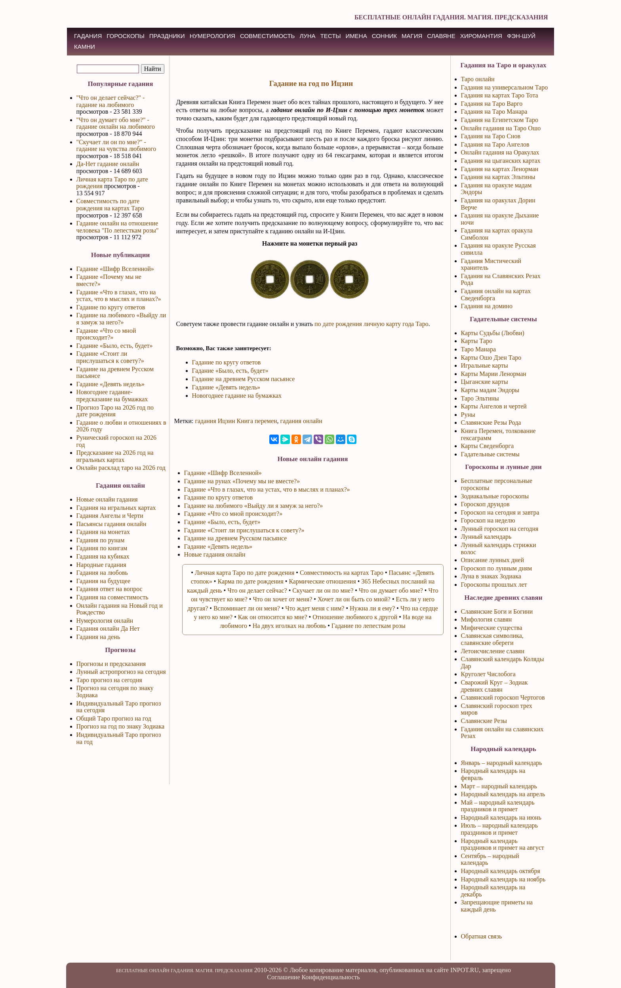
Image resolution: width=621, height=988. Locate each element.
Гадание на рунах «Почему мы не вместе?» (242, 481)
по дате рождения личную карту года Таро (371, 323)
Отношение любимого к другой (354, 617)
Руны (468, 414)
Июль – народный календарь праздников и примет (499, 829)
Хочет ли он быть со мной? (354, 599)
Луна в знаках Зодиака (491, 576)
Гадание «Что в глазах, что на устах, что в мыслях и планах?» (118, 296)
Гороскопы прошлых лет (494, 584)
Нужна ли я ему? (372, 608)
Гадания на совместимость (112, 597)
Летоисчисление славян (492, 651)
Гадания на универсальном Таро (504, 87)
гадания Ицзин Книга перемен (236, 421)
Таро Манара (478, 349)
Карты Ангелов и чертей (494, 406)
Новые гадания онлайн (215, 554)
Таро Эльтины (480, 398)
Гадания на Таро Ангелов (495, 144)
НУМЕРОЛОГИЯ (212, 35)
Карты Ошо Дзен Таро (491, 357)
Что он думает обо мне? (391, 590)
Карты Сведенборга (487, 446)
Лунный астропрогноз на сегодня (121, 671)
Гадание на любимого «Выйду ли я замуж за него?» (121, 319)
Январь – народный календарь (501, 762)
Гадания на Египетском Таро (499, 119)
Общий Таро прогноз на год (113, 718)
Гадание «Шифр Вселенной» (115, 268)
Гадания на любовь (102, 572)
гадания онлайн (301, 421)
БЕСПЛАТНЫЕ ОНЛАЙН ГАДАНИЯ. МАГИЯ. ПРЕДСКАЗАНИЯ (451, 17)
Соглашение (283, 977)
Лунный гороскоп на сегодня (500, 528)
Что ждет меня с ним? (314, 608)
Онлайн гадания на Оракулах (500, 152)
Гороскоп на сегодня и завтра (500, 512)
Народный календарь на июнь (501, 817)
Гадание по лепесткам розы (368, 625)
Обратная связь (481, 936)
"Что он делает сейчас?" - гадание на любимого (110, 101)
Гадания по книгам (102, 548)
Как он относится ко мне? (272, 617)
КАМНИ (84, 46)
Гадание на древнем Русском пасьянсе (243, 379)
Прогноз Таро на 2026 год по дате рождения (115, 411)
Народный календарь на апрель (503, 794)
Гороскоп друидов (485, 504)
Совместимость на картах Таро (341, 572)
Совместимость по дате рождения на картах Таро (110, 205)
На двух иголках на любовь (289, 625)
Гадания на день (98, 636)
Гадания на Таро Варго (492, 103)
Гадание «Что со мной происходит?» (106, 334)
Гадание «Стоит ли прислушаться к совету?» (110, 357)
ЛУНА (307, 35)
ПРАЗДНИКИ (167, 35)
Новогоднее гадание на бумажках (237, 395)
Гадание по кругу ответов (110, 307)
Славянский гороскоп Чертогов (503, 697)
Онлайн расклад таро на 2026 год (121, 467)
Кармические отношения (322, 581)
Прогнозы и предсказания (111, 663)
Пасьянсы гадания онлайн (111, 524)
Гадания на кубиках (103, 556)
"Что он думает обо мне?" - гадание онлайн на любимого (115, 123)
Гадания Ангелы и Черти (109, 515)
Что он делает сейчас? (257, 590)
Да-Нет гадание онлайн (107, 163)
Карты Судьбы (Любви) (492, 333)
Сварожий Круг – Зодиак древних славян (494, 686)
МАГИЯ (412, 35)
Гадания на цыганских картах (501, 160)
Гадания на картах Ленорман (500, 169)
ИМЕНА (356, 35)
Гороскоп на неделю (488, 520)
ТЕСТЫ (330, 35)
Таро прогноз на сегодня (109, 680)
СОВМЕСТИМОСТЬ (267, 35)
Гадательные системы (490, 454)
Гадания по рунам (100, 540)
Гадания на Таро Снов (491, 136)
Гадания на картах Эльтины (498, 177)
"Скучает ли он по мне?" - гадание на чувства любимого (116, 146)
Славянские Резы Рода (491, 422)
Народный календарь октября (500, 871)
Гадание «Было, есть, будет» (114, 345)
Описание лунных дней (492, 560)
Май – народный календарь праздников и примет (498, 806)
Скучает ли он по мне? (322, 590)
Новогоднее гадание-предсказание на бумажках (112, 395)
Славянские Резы (484, 720)
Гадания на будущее (103, 581)
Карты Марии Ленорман (493, 373)
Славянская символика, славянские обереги (492, 639)
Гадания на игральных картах (116, 507)
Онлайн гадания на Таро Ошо (501, 128)
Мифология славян (486, 619)
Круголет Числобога (488, 674)
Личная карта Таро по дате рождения (245, 572)
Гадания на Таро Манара (494, 111)
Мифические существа (491, 627)
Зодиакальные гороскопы (495, 496)
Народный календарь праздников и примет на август (502, 844)
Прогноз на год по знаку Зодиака (120, 726)
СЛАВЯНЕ (441, 35)
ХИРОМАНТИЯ (481, 35)
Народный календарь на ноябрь (503, 879)
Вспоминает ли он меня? (246, 608)
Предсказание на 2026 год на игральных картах (115, 456)
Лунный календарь (486, 536)
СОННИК (384, 35)
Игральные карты (484, 365)
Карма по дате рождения (250, 581)
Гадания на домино (486, 306)
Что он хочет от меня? (282, 599)
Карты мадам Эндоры (490, 390)
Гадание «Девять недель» (110, 384)
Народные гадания (101, 564)
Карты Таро (477, 341)
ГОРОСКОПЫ (125, 35)
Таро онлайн (478, 79)
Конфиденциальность (330, 977)
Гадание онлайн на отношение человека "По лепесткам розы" (117, 227)
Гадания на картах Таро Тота (499, 95)
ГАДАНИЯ (88, 35)
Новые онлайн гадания (107, 499)
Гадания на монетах (103, 531)
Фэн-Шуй (521, 35)
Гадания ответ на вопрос (109, 589)
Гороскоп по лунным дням (496, 568)
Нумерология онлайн (104, 620)
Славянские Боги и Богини (497, 611)
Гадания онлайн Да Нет (108, 628)
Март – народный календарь (499, 786)
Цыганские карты (484, 381)
